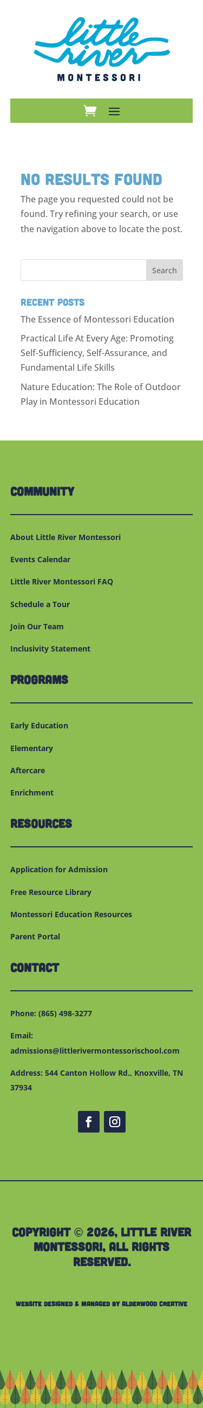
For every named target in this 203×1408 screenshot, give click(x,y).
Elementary (31, 748)
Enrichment (32, 792)
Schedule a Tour (40, 604)
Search (164, 270)
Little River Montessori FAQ (61, 581)
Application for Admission (59, 869)
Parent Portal (35, 936)
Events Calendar (40, 559)
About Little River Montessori (65, 537)
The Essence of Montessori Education (97, 319)
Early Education (39, 725)
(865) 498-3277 (65, 1013)
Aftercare (27, 770)
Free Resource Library (50, 892)
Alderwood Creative (154, 1303)
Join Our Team (37, 626)
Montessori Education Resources (71, 914)
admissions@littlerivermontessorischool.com (95, 1050)
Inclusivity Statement (50, 648)
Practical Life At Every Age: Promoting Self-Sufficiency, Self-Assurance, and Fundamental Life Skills (97, 352)
